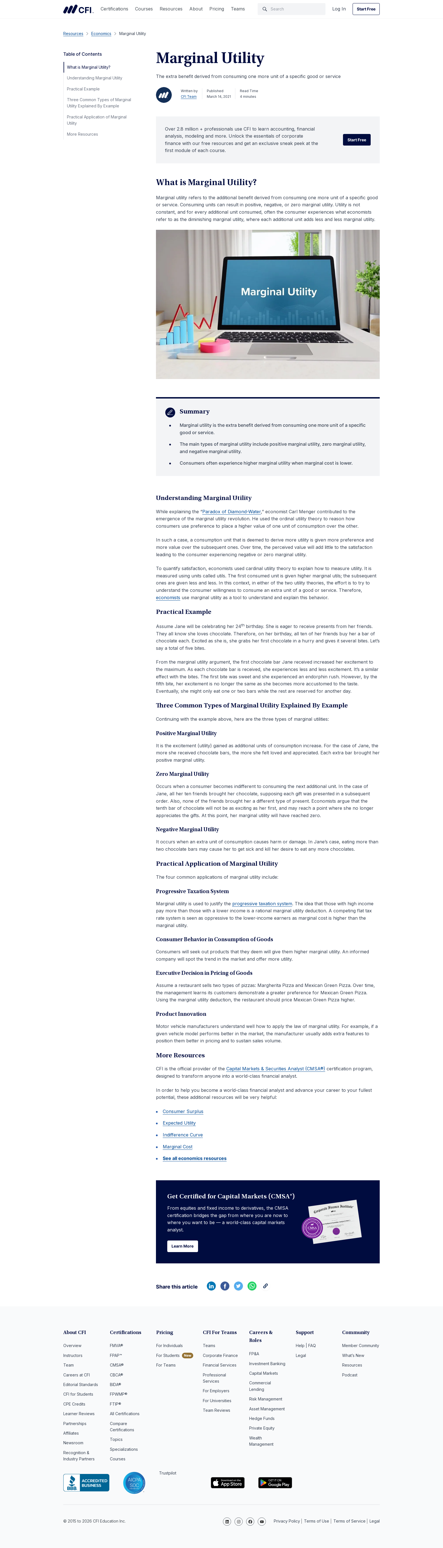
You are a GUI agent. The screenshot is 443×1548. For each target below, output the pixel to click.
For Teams (166, 1365)
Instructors (72, 1356)
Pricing (216, 9)
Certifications (114, 9)
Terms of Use (316, 1521)
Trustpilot (167, 1473)
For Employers (216, 1391)
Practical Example (83, 88)
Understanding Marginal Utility (94, 77)
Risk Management (265, 1391)
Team (68, 1365)
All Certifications (125, 1414)
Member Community (360, 1346)
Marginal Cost (177, 1146)
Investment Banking (267, 1356)
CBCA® (116, 1375)
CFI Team (189, 96)
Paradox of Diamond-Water (231, 511)
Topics (116, 1439)
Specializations (124, 1449)
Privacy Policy (287, 1521)
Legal (301, 1356)
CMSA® (117, 1365)
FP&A (254, 1346)
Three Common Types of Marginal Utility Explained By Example (99, 102)
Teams (238, 9)
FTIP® (115, 1404)
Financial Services (219, 1365)
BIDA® (115, 1385)
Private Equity (262, 1420)
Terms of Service (349, 1521)
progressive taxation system (262, 903)
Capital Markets (263, 1365)
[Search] (291, 9)
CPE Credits (74, 1404)
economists (168, 597)
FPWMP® (118, 1394)
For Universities (217, 1401)
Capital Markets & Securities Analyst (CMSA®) (275, 1068)
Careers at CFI (76, 1375)
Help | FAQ (306, 1346)
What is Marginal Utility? (88, 67)
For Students (168, 1356)
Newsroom (73, 1443)
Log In (339, 9)
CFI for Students (78, 1394)
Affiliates (71, 1433)
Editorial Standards (80, 1385)
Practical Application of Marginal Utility (97, 119)
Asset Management (267, 1401)
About (196, 9)
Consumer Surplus (183, 1111)
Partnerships (74, 1424)
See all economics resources (195, 1158)
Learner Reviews (79, 1414)
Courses (144, 9)
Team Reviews (216, 1410)
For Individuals (169, 1346)
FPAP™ (116, 1356)
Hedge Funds (262, 1410)
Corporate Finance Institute (78, 9)
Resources (171, 9)
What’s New (353, 1356)
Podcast (349, 1375)
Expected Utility (179, 1123)
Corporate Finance (220, 1356)
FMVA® (116, 1346)
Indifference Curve (183, 1135)
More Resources (82, 134)
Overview (72, 1346)
